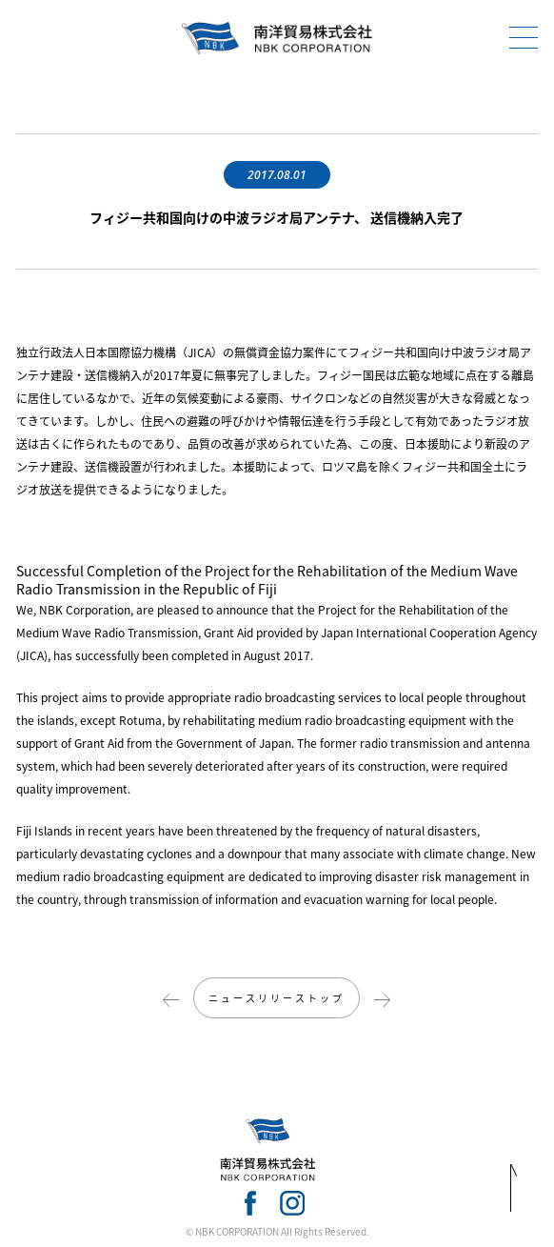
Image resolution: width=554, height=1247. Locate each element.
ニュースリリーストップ (276, 998)
